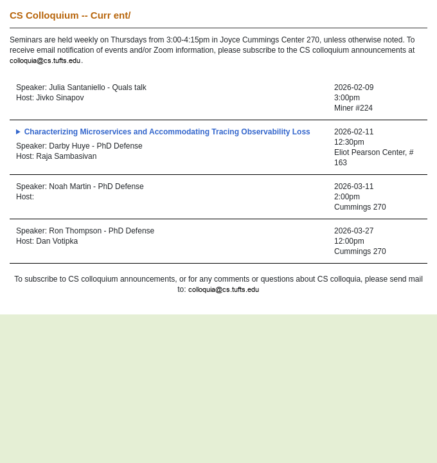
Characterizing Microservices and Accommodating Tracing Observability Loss (167, 131)
